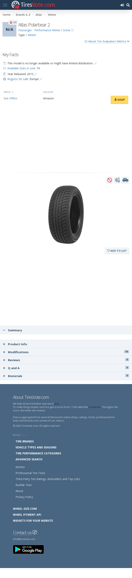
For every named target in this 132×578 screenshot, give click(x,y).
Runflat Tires (24, 485)
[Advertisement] (66, 138)
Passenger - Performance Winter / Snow (44, 30)
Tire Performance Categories (38, 453)
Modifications (66, 352)
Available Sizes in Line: (21, 68)
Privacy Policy (24, 497)
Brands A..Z (23, 15)
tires (56, 403)
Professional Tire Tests (30, 473)
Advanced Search (29, 459)
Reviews (66, 360)
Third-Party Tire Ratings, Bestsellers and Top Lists (48, 479)
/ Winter (31, 35)
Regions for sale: (18, 79)
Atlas (39, 15)
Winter (52, 15)
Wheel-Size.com (25, 509)
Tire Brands (25, 441)
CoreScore (95, 407)
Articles (20, 467)
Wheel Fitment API (27, 514)
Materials (66, 376)
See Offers (10, 98)
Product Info (15, 344)
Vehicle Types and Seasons (36, 447)
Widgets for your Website (33, 520)
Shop (119, 100)
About (19, 491)
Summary (12, 330)
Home (7, 15)
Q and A (66, 368)
